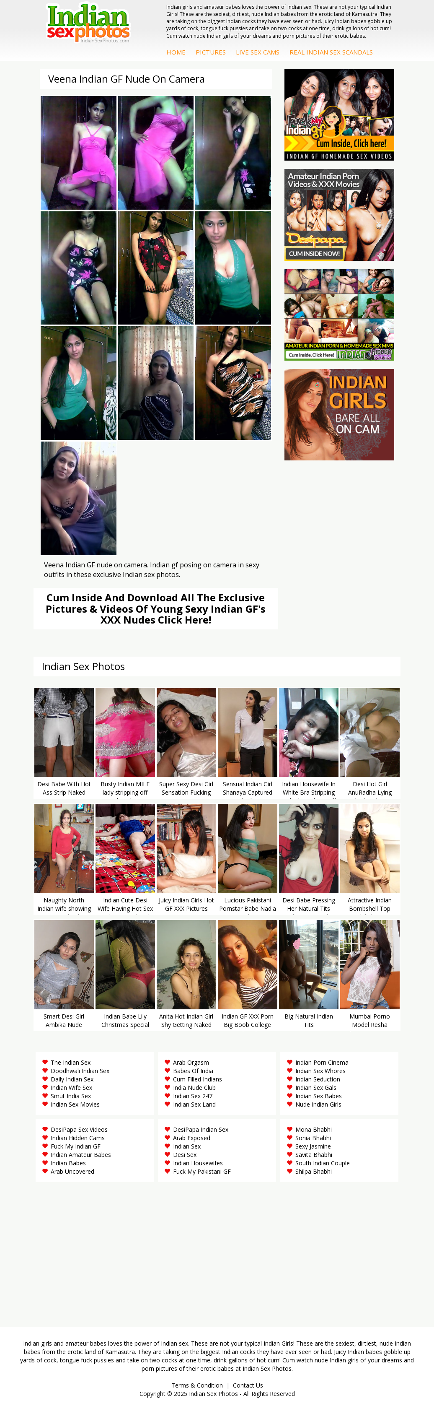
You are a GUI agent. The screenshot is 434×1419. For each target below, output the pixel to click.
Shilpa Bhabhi (313, 1171)
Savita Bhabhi (313, 1155)
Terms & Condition (197, 1385)
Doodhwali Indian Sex (80, 1071)
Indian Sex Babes (318, 1096)
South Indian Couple (322, 1163)
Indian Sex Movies (75, 1104)
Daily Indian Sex (72, 1079)
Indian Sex (187, 1146)
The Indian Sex (70, 1062)
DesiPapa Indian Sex (200, 1129)
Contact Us (248, 1385)
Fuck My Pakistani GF (202, 1171)
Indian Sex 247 (192, 1096)
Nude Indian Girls (318, 1104)
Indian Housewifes (198, 1163)
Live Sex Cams (257, 52)
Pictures (211, 52)
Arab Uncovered (72, 1171)
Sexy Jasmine (313, 1146)
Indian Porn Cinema (322, 1062)
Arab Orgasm (191, 1062)
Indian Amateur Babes (81, 1155)
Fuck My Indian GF (76, 1146)
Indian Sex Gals (315, 1088)
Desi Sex (184, 1155)
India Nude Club (194, 1088)
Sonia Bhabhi (313, 1138)
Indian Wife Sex (71, 1088)
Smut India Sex (71, 1096)
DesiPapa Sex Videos (79, 1129)
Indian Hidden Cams (78, 1138)
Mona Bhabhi (313, 1129)
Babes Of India (193, 1071)
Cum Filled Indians (197, 1079)
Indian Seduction (317, 1079)
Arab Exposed (191, 1138)
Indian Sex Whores (320, 1071)
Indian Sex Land (194, 1104)
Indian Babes (68, 1163)
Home (176, 52)
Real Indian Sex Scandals (331, 52)
